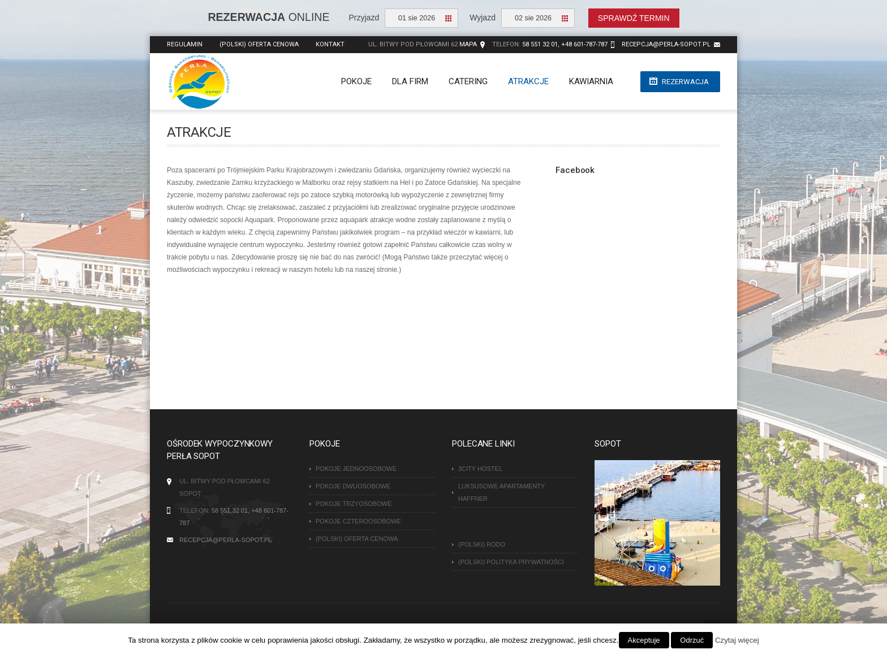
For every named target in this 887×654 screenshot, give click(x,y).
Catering (468, 81)
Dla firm (410, 81)
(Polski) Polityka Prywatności (511, 561)
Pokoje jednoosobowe (356, 468)
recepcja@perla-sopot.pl (666, 44)
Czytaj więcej (737, 640)
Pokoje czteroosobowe (358, 521)
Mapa (468, 44)
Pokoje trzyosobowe (353, 503)
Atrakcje (528, 81)
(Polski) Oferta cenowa (259, 44)
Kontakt (330, 44)
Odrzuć (692, 640)
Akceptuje (644, 640)
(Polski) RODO (481, 544)
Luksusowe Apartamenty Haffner (501, 492)
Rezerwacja (685, 81)
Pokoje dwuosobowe (353, 486)
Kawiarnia (591, 81)
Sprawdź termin (634, 18)
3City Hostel (480, 468)
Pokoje (356, 81)
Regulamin (185, 44)
